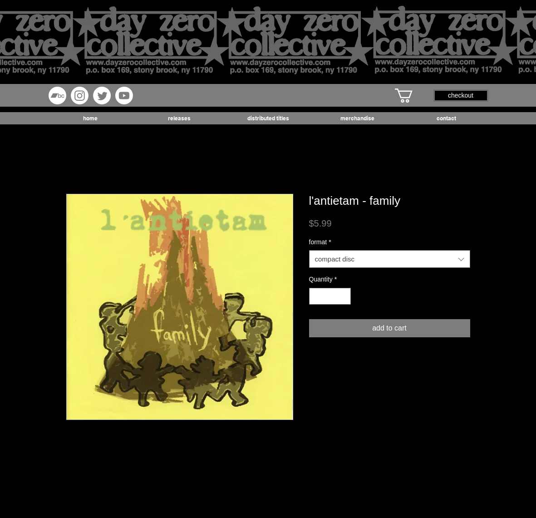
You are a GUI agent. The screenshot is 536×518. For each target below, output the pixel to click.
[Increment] (343, 296)
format (320, 242)
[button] (412, 96)
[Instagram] (80, 95)
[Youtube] (124, 95)
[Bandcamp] (57, 95)
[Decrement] (316, 296)
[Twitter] (102, 95)
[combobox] (389, 259)
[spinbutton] (330, 296)
